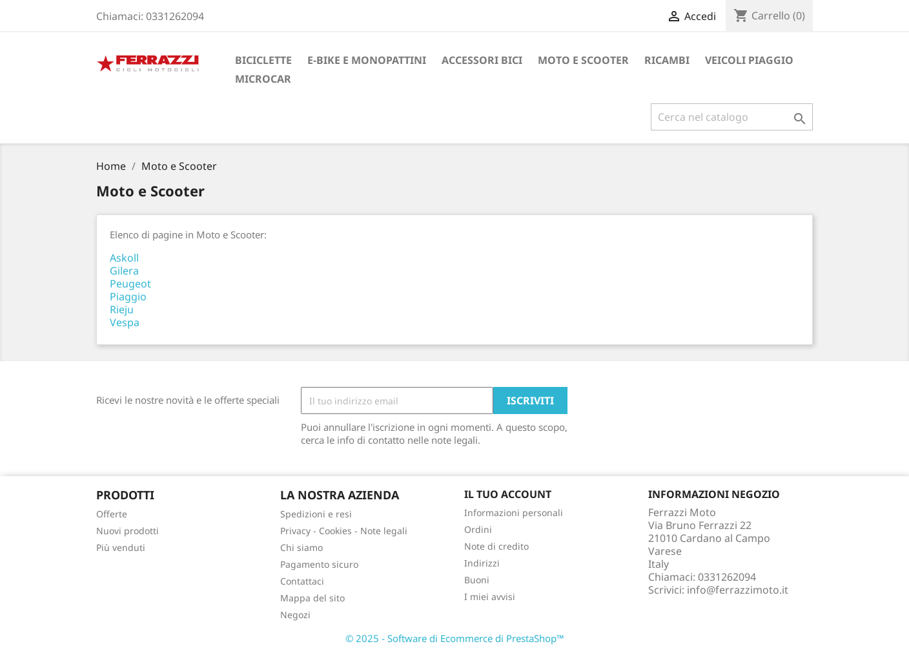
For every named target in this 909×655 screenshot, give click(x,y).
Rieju (122, 309)
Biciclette (263, 60)
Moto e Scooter (583, 60)
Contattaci (302, 581)
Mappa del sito (312, 598)
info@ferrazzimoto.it (737, 590)
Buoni (476, 580)
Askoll (124, 258)
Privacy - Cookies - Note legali (343, 531)
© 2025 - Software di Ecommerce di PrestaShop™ (454, 638)
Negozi (295, 614)
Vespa (124, 322)
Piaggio (128, 296)
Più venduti (120, 547)
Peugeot (130, 283)
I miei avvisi (489, 596)
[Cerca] (732, 116)
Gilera (124, 271)
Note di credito (496, 546)
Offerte (111, 514)
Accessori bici (482, 60)
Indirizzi (482, 563)
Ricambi (666, 60)
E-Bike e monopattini (366, 60)
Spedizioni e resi (316, 514)
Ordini (478, 529)
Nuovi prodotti (127, 531)
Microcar (263, 79)
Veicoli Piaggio (749, 60)
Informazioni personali (513, 512)
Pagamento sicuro (319, 564)
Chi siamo (301, 547)
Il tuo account (507, 494)
